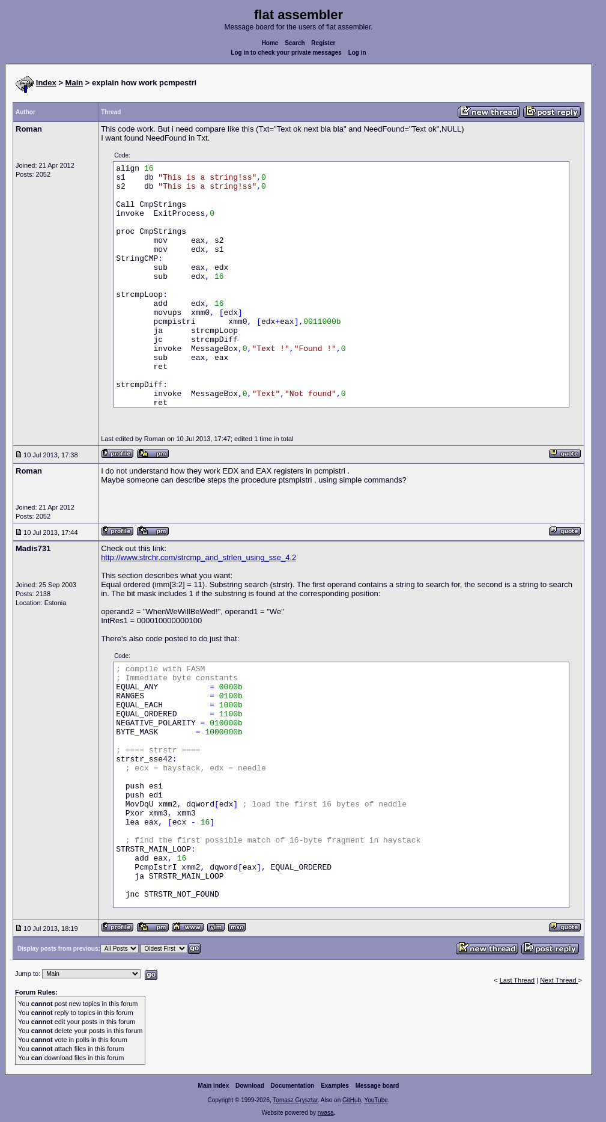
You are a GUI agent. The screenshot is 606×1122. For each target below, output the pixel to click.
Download (249, 1085)
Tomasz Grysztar (295, 1100)
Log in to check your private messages (286, 52)
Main (74, 82)
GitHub (351, 1100)
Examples (335, 1085)
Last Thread (517, 980)
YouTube (375, 1100)
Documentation (293, 1085)
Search (295, 43)
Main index (213, 1085)
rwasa (326, 1112)
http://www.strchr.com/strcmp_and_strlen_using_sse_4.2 (198, 557)
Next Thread (559, 980)
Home (270, 43)
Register (323, 43)
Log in (357, 52)
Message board (377, 1085)
